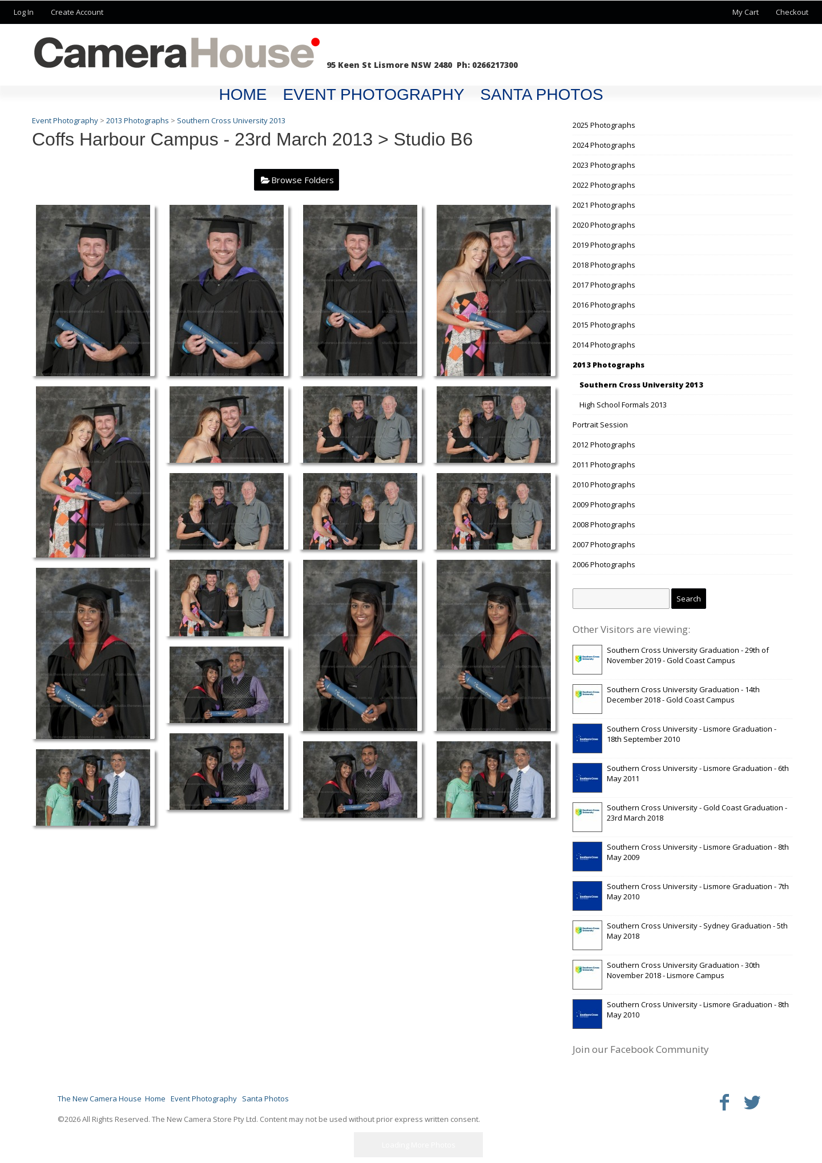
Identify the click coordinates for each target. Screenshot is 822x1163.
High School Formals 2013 (623, 404)
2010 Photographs (604, 484)
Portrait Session (600, 424)
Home (243, 94)
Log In (24, 12)
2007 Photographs (604, 544)
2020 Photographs (604, 225)
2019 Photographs (604, 245)
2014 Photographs (604, 345)
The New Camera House (100, 1098)
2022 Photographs (604, 185)
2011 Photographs (604, 464)
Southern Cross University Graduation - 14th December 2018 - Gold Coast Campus (683, 694)
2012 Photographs (604, 444)
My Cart (746, 12)
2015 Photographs (604, 325)
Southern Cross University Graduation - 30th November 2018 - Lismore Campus (683, 970)
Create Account (77, 12)
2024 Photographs (604, 145)
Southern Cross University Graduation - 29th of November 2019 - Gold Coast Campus (688, 655)
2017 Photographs (604, 285)
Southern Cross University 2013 (641, 384)
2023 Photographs (604, 165)
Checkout (792, 12)
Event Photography (373, 94)
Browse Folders (302, 179)
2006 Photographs (604, 564)
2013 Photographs (608, 365)
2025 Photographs (604, 125)
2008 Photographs (604, 524)
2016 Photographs (604, 305)
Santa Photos (541, 94)
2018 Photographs (604, 265)
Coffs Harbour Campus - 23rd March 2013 (202, 139)
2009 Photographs (604, 504)
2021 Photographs (604, 205)
